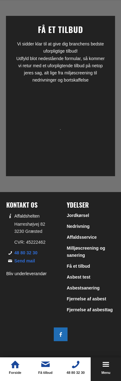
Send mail (24, 260)
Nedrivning (78, 226)
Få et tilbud (78, 266)
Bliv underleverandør (26, 273)
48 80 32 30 (26, 252)
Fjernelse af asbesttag (90, 309)
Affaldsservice (82, 237)
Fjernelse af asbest (86, 298)
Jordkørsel (78, 215)
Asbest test (78, 277)
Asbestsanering (83, 287)
